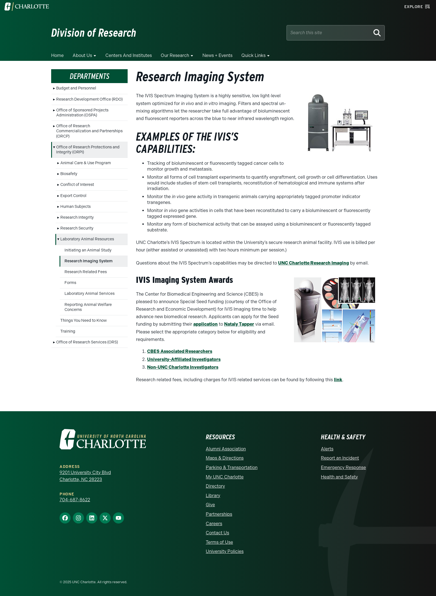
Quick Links (253, 55)
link (338, 379)
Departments (89, 76)
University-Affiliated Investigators (184, 359)
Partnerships (219, 514)
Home (57, 55)
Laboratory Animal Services (90, 293)
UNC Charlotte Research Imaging (313, 263)
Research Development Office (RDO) (89, 99)
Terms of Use (219, 542)
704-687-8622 (75, 499)
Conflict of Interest (77, 184)
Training (67, 331)
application (205, 324)
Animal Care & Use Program (85, 163)
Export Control (73, 195)
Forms (70, 282)
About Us (82, 55)
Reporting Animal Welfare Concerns (88, 307)
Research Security (76, 228)
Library (213, 495)
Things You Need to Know (83, 320)
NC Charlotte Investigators (189, 367)
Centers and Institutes (128, 55)
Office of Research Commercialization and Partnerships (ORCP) (89, 131)
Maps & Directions (225, 458)
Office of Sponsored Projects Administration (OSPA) (82, 113)
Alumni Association (226, 449)
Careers (214, 523)
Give (210, 504)
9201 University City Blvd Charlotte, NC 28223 (85, 476)
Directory (215, 486)
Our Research (175, 55)
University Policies (225, 551)
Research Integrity (77, 217)
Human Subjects (75, 206)
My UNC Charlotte (225, 477)
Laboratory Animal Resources (87, 239)
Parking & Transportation (231, 467)
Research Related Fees (86, 272)
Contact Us (217, 532)
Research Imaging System (89, 261)
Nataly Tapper (239, 324)
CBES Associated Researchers (179, 351)
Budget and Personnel (76, 88)
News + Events (217, 55)
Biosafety (68, 173)
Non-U (154, 367)
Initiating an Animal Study (88, 250)
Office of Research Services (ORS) (87, 342)
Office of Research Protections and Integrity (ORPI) (88, 149)
